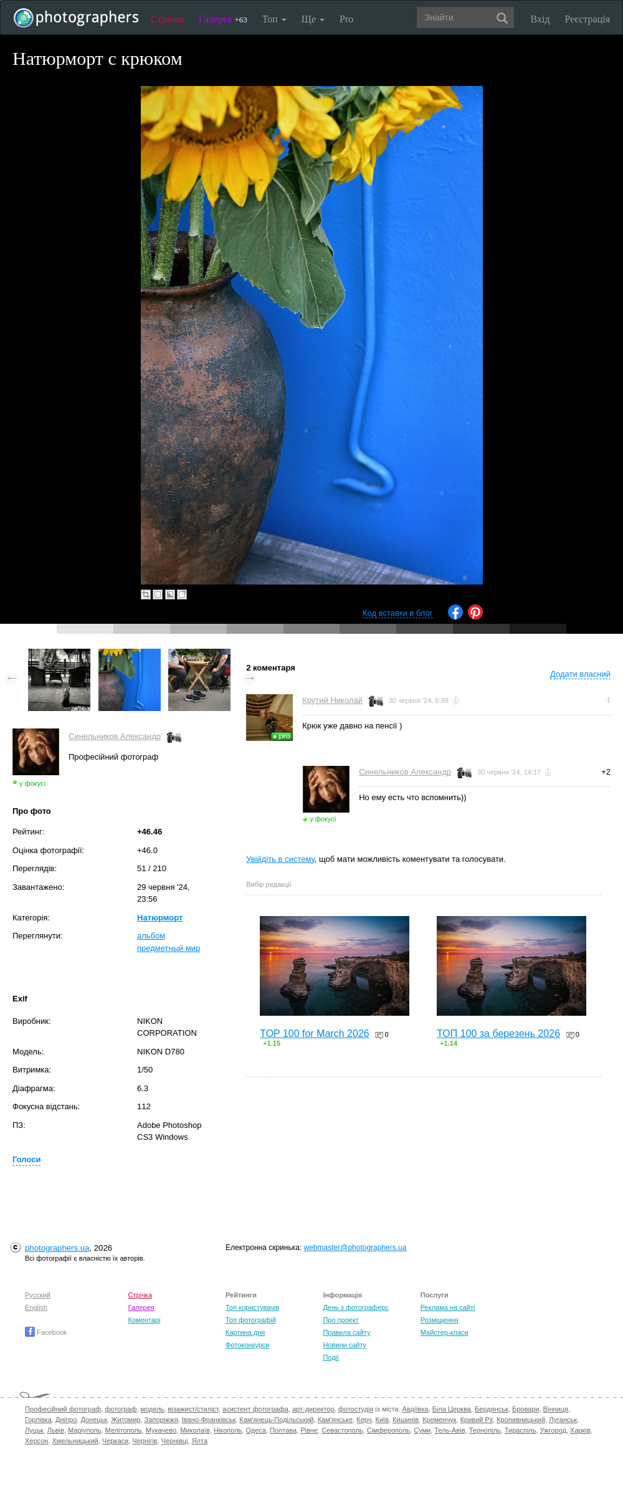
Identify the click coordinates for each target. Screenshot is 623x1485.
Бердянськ (491, 1409)
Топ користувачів (252, 1307)
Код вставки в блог (398, 613)
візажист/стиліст (193, 1409)
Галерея (223, 19)
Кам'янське (335, 1419)
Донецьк (93, 1419)
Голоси (26, 1159)
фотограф (120, 1409)
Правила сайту (346, 1332)
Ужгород (553, 1430)
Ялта (199, 1440)
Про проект (340, 1320)
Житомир (125, 1419)
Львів (55, 1430)
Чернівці (174, 1440)
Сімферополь (388, 1430)
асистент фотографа (255, 1409)
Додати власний (580, 674)
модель (152, 1409)
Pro (346, 19)
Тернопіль (485, 1430)
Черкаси (115, 1440)
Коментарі (144, 1320)
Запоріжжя (161, 1419)
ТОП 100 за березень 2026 (498, 1033)
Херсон (36, 1440)
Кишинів (405, 1419)
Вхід (540, 19)
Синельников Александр (115, 736)
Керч (363, 1419)
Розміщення (440, 1320)
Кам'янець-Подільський (276, 1419)
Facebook (46, 1332)
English (36, 1307)
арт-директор (313, 1409)
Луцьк (34, 1430)
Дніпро (66, 1419)
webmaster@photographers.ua (355, 1247)
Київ (382, 1419)
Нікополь (228, 1430)
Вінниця (555, 1409)
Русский (37, 1295)
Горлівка (38, 1419)
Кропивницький (521, 1419)
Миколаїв (195, 1430)
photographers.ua (57, 1248)
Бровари (526, 1409)
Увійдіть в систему (280, 859)
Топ (274, 19)
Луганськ (563, 1419)
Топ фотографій (251, 1320)
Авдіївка (415, 1409)
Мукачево (161, 1430)
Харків (580, 1430)
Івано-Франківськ (208, 1419)
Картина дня (245, 1332)
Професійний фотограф (63, 1409)
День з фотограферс (356, 1307)
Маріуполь (84, 1430)
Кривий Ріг (476, 1419)
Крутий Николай (332, 700)
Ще (313, 19)
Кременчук (439, 1419)
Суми (422, 1430)
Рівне (309, 1430)
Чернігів (144, 1440)
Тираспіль (520, 1430)
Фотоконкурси (247, 1345)
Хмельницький (75, 1440)
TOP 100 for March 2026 (314, 1033)
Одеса (255, 1430)
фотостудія (356, 1409)
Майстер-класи (444, 1332)
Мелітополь (123, 1430)
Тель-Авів (449, 1430)
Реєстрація (587, 19)
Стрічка (167, 19)
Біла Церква (451, 1409)
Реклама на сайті (448, 1307)
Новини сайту (344, 1345)
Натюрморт (160, 917)
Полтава (283, 1430)
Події (331, 1357)
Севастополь (342, 1430)
